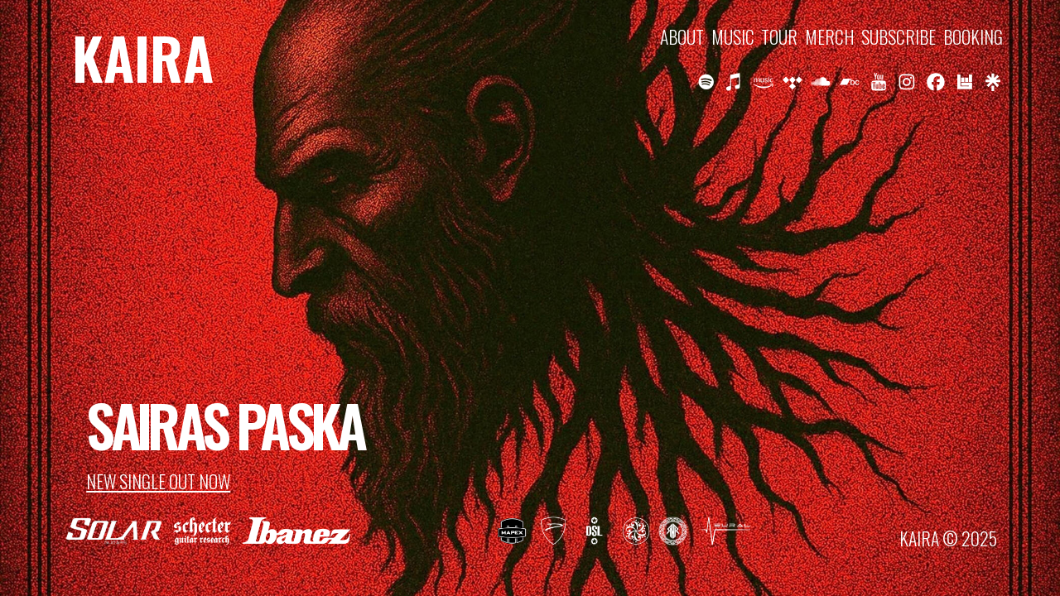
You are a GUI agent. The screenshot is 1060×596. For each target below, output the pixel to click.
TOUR (779, 36)
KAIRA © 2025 (948, 538)
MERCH (830, 36)
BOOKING (973, 36)
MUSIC (732, 36)
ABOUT (682, 36)
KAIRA (143, 56)
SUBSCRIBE (898, 36)
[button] (706, 82)
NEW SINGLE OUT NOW (158, 481)
